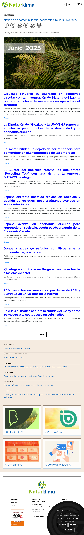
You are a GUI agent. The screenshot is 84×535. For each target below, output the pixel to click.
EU (59, 5)
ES (63, 5)
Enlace (6, 116)
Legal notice (66, 499)
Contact (13, 502)
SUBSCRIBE (39, 514)
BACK (42, 332)
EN (68, 5)
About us (14, 499)
